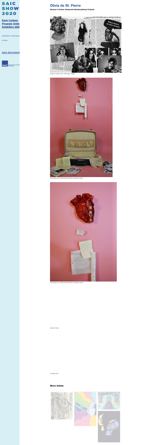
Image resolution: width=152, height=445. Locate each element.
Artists (5, 40)
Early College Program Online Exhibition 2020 (11, 23)
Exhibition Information (11, 36)
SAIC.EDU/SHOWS (12, 53)
